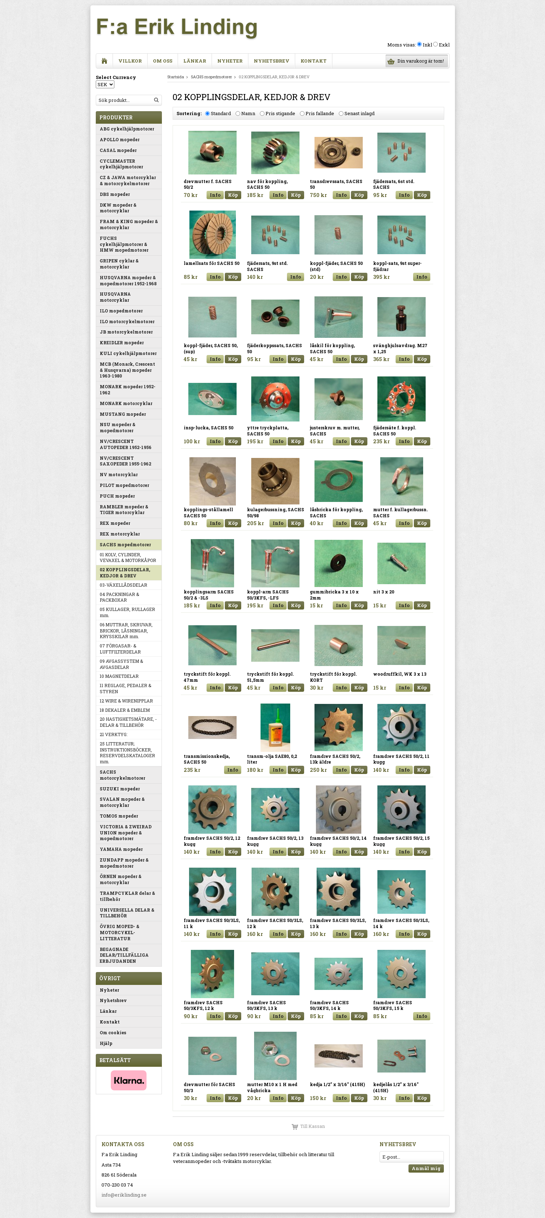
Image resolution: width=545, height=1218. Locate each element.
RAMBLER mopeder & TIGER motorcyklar (124, 510)
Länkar (194, 61)
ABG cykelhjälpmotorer (127, 129)
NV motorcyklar (119, 474)
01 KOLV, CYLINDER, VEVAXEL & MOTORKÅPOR (128, 557)
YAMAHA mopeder (121, 849)
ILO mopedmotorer (121, 311)
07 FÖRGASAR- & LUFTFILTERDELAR (120, 649)
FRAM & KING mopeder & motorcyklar (129, 224)
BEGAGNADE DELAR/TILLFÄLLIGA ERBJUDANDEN (124, 955)
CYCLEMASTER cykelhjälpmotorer (121, 164)
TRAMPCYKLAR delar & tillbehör (127, 896)
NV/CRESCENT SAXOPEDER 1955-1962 (125, 461)
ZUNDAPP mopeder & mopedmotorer (124, 863)
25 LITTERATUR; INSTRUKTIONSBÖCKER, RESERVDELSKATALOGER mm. (127, 752)
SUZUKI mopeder (120, 789)
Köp (233, 195)
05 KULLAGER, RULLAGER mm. (127, 612)
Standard (221, 113)
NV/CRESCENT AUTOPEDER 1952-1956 (126, 444)
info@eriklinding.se (124, 1195)
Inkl (427, 44)
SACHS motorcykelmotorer (122, 775)
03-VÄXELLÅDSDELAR (123, 585)
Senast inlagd (360, 113)
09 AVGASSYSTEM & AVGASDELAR (121, 664)
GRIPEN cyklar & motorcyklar (119, 264)
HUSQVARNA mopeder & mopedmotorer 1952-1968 (128, 280)
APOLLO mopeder (119, 139)
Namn (248, 113)
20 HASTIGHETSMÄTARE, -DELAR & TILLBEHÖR (128, 722)
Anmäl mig (426, 1168)
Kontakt (314, 61)
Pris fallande (320, 113)
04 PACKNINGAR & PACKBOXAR (119, 597)
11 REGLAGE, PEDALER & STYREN (125, 688)
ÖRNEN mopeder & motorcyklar (121, 879)
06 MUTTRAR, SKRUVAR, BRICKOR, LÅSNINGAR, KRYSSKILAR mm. (126, 631)
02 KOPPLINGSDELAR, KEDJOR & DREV (125, 572)
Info (215, 195)
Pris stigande (280, 113)
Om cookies (113, 1032)
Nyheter (230, 61)
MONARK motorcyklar (126, 403)
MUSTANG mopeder (123, 414)
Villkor (130, 61)
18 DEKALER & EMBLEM (125, 710)
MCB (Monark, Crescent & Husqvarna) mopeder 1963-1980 (127, 370)
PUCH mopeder (117, 496)
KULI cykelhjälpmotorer (128, 353)
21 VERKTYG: (113, 734)
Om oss (162, 61)
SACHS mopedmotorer (125, 544)
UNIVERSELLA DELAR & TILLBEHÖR (127, 913)
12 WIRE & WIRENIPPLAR (126, 701)
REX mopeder (115, 523)
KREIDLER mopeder (122, 342)
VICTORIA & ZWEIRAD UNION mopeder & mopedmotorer (126, 833)
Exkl (444, 44)
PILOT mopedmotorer (124, 485)
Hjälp (106, 1043)
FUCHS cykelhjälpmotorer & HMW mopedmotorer (124, 244)
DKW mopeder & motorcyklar (118, 208)
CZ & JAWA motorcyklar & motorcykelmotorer (128, 180)
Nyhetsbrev (271, 61)
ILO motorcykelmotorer (127, 321)
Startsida (175, 76)
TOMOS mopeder (119, 816)
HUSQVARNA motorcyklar (115, 297)
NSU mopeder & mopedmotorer (117, 427)
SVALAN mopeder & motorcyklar (122, 802)
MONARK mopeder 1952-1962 (127, 389)
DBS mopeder (115, 194)
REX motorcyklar (120, 534)
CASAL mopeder (118, 150)
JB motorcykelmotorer (126, 332)
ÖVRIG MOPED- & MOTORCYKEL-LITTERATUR (119, 932)
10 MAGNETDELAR (119, 676)
